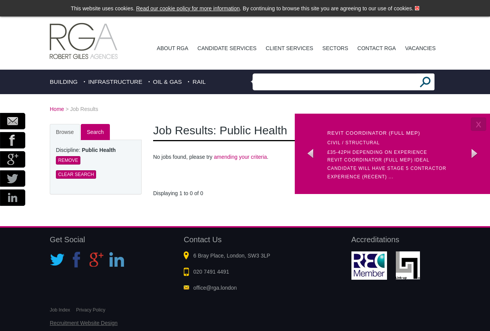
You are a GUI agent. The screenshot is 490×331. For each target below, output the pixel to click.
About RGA (172, 48)
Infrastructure (115, 81)
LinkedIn (12, 197)
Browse (65, 132)
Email (12, 121)
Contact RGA (377, 48)
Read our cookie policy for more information (188, 8)
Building (64, 81)
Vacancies (420, 48)
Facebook (12, 140)
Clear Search (76, 174)
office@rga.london (215, 288)
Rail (199, 81)
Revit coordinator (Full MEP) (373, 133)
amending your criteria (240, 157)
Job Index (60, 310)
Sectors (335, 48)
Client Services (289, 48)
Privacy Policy (90, 310)
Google (12, 159)
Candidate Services (227, 48)
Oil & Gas (167, 81)
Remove (68, 160)
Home (57, 109)
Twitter (12, 178)
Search (95, 132)
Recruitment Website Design (84, 323)
